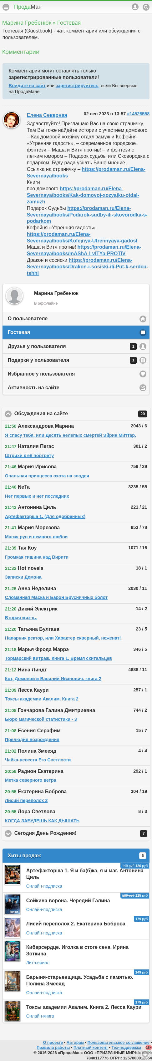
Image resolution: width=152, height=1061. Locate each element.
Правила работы (53, 1047)
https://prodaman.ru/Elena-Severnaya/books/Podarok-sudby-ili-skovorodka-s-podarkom (87, 215)
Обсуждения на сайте (80, 414)
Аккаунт (135, 6)
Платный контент (90, 1047)
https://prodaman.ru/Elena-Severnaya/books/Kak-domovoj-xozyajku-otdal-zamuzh (83, 195)
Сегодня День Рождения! (80, 833)
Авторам (75, 1042)
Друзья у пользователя (72, 346)
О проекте (53, 1042)
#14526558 (138, 113)
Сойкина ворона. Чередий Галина (68, 900)
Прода (28, 7)
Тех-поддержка (126, 1047)
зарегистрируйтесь (77, 85)
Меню (6, 7)
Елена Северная (47, 115)
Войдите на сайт (27, 85)
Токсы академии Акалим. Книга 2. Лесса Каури (84, 1007)
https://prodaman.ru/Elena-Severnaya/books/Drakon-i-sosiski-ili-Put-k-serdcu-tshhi (87, 266)
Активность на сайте (33, 387)
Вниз (145, 1054)
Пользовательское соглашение (118, 1042)
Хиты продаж (77, 855)
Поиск (146, 7)
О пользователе (28, 318)
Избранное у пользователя (41, 373)
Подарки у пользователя (72, 360)
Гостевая (19, 332)
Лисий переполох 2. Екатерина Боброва (75, 923)
